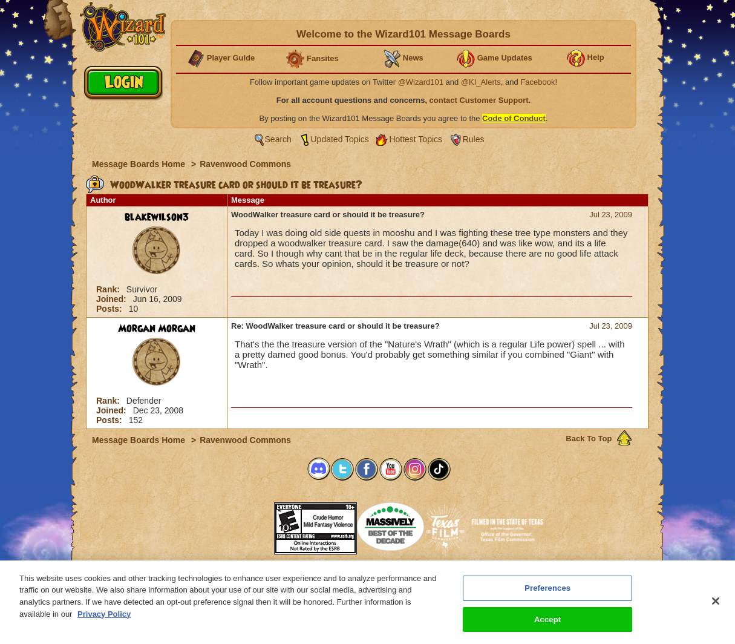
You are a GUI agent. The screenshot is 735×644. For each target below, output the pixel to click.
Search (278, 139)
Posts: (110, 309)
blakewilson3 (157, 217)
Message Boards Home (140, 164)
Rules (474, 139)
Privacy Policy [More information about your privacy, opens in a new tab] (104, 620)
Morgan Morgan (156, 328)
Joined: (112, 299)
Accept (547, 625)
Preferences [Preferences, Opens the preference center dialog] (547, 594)
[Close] (715, 607)
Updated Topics (340, 139)
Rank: (109, 289)
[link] (244, 524)
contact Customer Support (479, 100)
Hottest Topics (415, 139)
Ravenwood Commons (245, 164)
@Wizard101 (420, 82)
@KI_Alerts (481, 82)
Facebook (537, 82)
